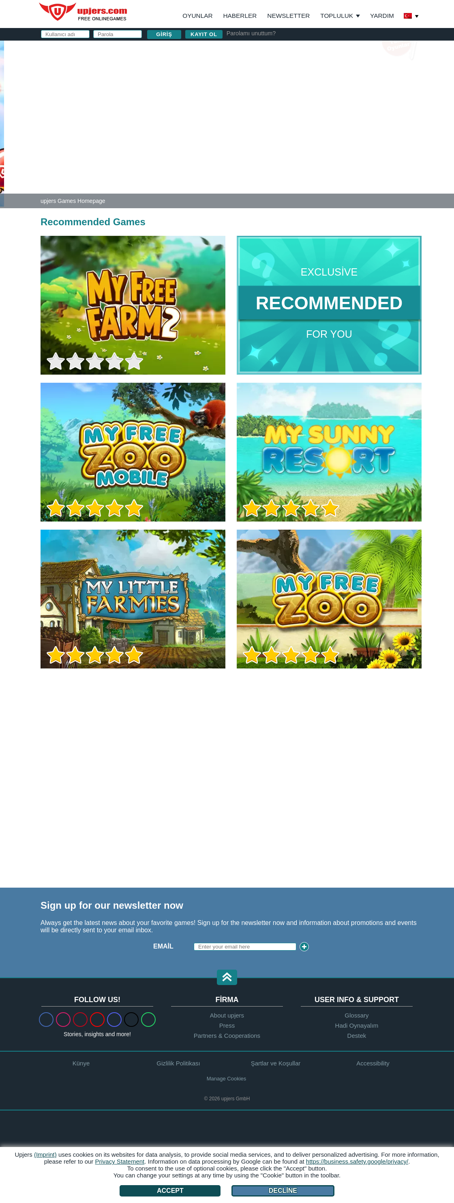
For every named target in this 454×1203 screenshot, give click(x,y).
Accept (170, 1190)
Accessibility (373, 1063)
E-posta (261, 88)
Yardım (382, 15)
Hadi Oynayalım (357, 1025)
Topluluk (336, 15)
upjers (83, 12)
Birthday (263, 120)
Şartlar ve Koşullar (276, 1063)
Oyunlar (197, 15)
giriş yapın (328, 50)
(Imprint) (45, 1154)
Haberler (240, 15)
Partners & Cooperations (227, 1035)
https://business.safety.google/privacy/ (357, 1161)
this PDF (390, 132)
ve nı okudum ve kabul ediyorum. (321, 154)
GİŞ (264, 150)
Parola (260, 104)
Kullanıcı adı (271, 72)
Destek (356, 1035)
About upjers (227, 1015)
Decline (283, 1190)
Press (227, 1025)
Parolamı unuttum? (251, 33)
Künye (81, 1063)
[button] (227, 978)
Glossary (356, 1015)
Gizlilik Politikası (303, 150)
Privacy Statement (120, 1161)
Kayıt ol (204, 34)
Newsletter (288, 15)
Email (163, 946)
